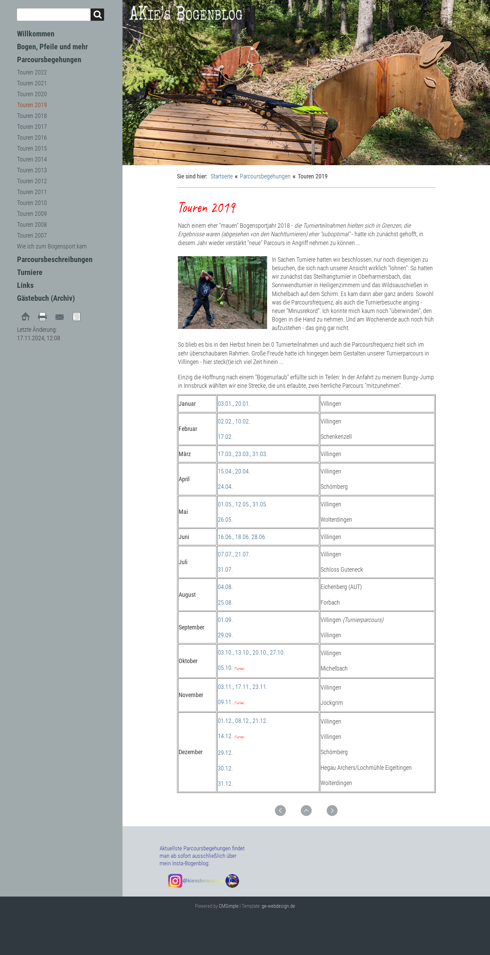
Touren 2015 (32, 148)
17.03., (226, 453)
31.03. (259, 453)
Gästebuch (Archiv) (46, 298)
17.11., (243, 686)
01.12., (226, 720)
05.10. (225, 667)
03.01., (226, 403)
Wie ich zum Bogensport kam (52, 246)
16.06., (226, 536)
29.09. (225, 635)
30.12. (225, 768)
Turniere (30, 272)
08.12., (243, 720)
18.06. (242, 536)
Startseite (222, 176)
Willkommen (35, 34)
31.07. (225, 569)
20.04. (242, 471)
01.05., (226, 504)
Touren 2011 (32, 191)
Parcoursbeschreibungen (55, 259)
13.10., (243, 652)
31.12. (225, 783)
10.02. (242, 421)
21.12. (259, 720)
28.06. (258, 536)
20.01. (242, 403)
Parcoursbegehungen (49, 59)
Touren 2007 (32, 235)
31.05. (259, 504)
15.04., (226, 471)
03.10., (226, 652)
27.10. (277, 652)
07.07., (226, 554)
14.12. (225, 736)
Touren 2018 (32, 115)
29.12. (225, 752)
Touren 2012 (32, 181)
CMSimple (229, 906)
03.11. (225, 686)
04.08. (225, 586)
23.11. (259, 686)
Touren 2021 (32, 83)
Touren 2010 (32, 202)
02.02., (226, 421)
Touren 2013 (32, 170)
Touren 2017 (32, 126)
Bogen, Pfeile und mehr (52, 46)
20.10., (260, 652)
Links (25, 285)
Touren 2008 (32, 224)
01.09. (225, 619)
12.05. (242, 504)
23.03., (243, 453)
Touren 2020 (32, 94)
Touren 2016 (32, 137)
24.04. (225, 486)
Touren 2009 (32, 213)
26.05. (225, 519)
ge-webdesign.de (278, 906)
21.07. (242, 554)
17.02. (225, 436)
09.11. (225, 702)
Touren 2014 (32, 159)
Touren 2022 (32, 72)
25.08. (225, 602)
